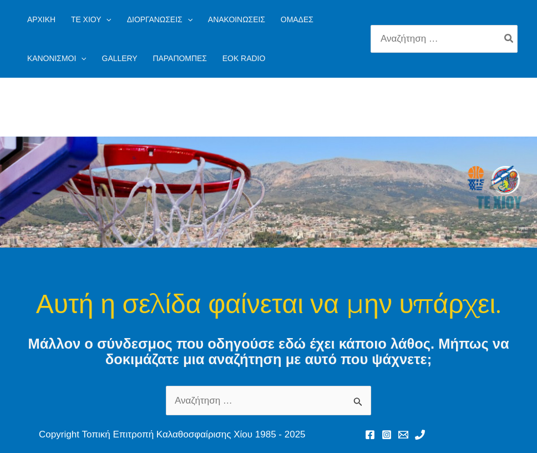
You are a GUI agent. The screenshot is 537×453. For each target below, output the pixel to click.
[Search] (509, 39)
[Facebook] (370, 435)
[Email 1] (403, 435)
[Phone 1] (420, 435)
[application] (106, 19)
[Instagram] (387, 435)
